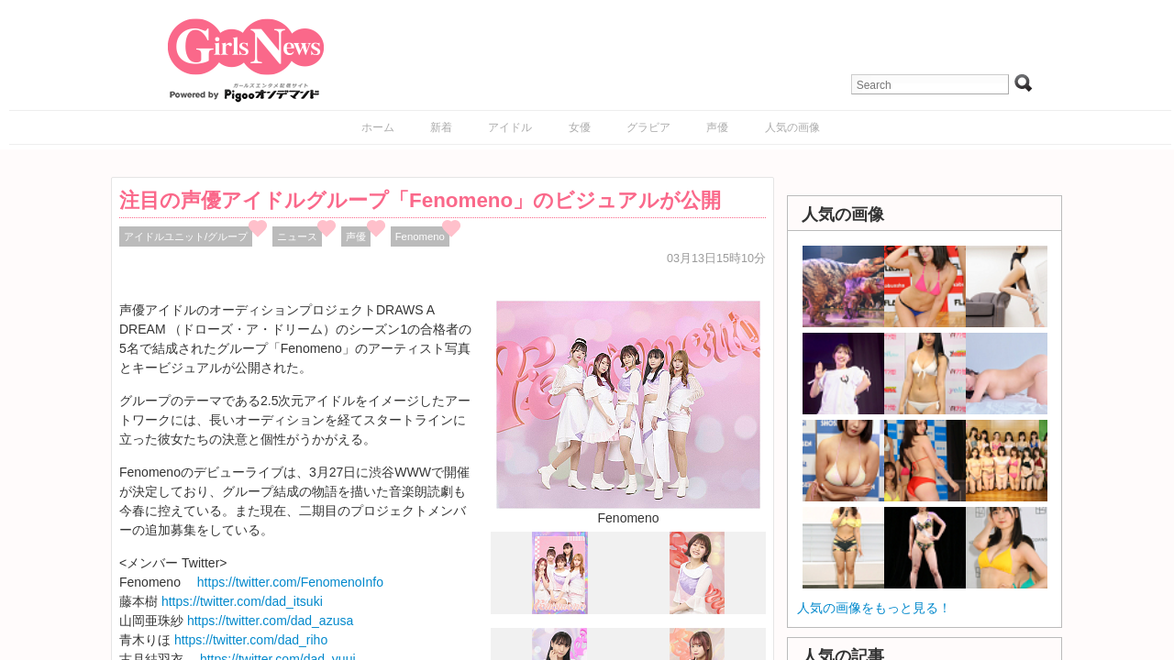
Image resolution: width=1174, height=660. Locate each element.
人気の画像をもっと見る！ (874, 607)
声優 (717, 127)
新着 (441, 127)
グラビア (648, 127)
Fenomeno (420, 236)
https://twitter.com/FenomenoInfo (290, 582)
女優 (580, 127)
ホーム (377, 127)
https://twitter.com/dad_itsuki (242, 601)
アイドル (510, 127)
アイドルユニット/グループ (186, 236)
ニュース (297, 236)
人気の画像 (792, 127)
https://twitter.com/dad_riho (250, 639)
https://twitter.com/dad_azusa (270, 620)
